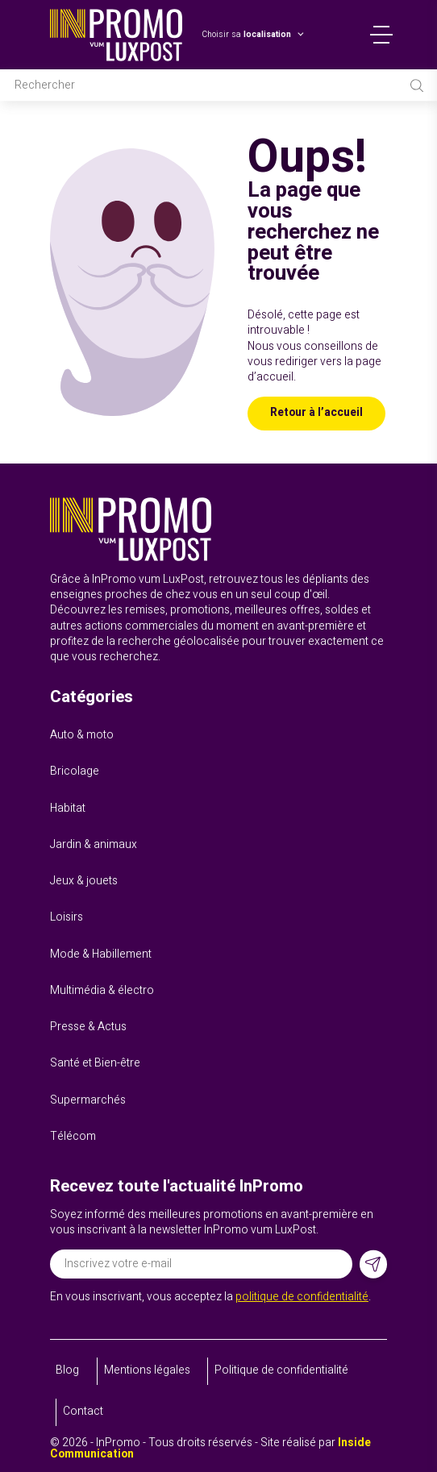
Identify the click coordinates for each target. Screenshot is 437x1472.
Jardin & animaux (93, 845)
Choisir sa (246, 34)
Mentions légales (147, 1370)
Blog (67, 1370)
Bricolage (74, 771)
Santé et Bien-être (95, 1063)
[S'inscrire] (374, 1264)
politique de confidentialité (301, 1297)
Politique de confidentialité (281, 1370)
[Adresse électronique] (201, 1264)
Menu (381, 35)
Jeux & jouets (84, 881)
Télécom (73, 1137)
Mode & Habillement (101, 954)
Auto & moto (82, 735)
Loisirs (66, 917)
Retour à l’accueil (316, 413)
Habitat (67, 808)
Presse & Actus (88, 1027)
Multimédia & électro (102, 991)
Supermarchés (88, 1100)
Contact (83, 1411)
